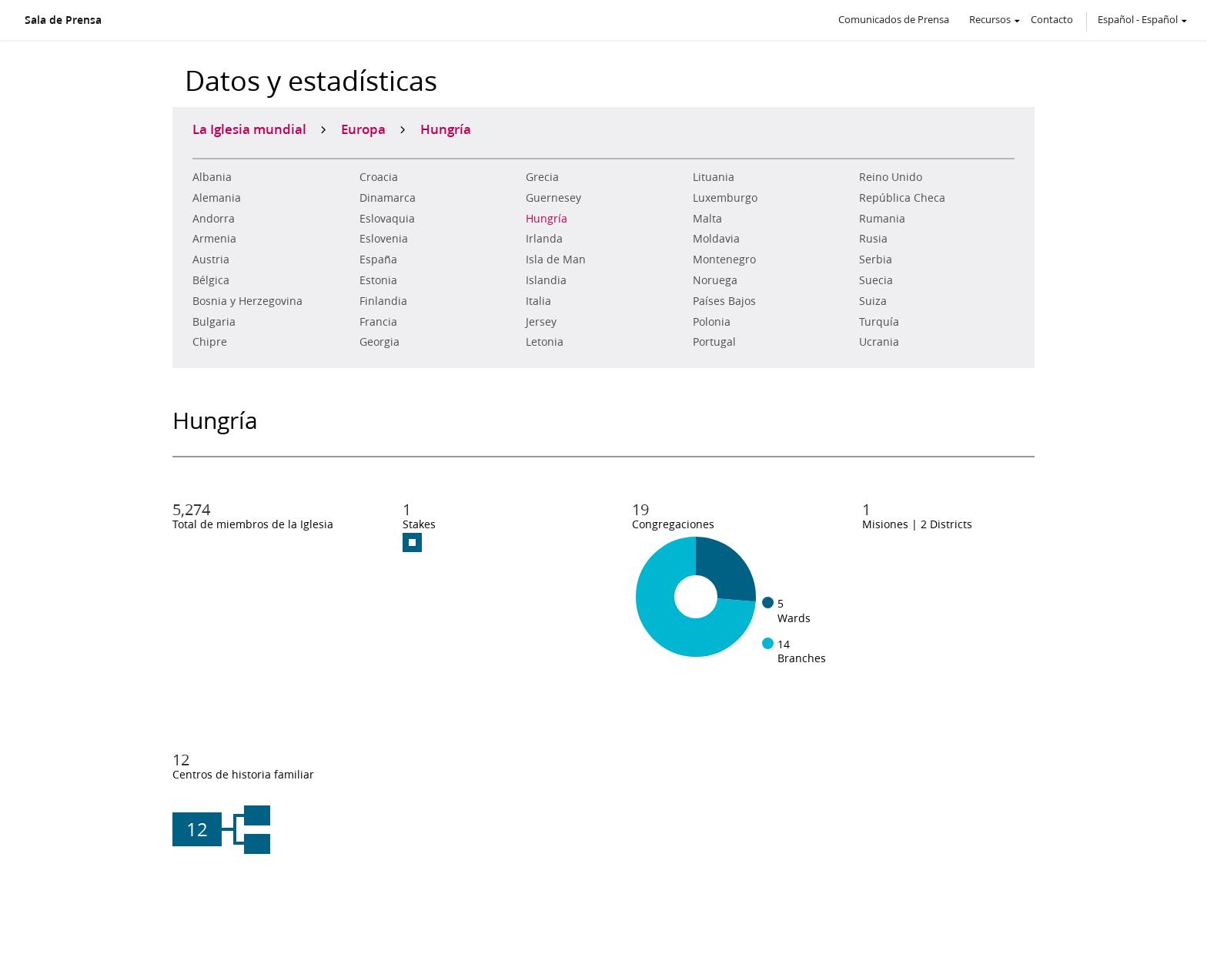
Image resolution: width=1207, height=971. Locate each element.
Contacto (1052, 19)
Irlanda (544, 238)
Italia (538, 301)
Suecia (876, 280)
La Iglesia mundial (249, 128)
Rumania (882, 218)
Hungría (546, 218)
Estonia (378, 280)
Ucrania (879, 342)
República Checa (902, 198)
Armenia (214, 238)
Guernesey (553, 198)
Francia (378, 322)
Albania (212, 177)
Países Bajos (724, 301)
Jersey (541, 322)
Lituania (713, 177)
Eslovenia (383, 238)
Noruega (715, 280)
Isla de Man (556, 259)
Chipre (209, 342)
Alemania (216, 198)
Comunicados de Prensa (893, 19)
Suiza (873, 301)
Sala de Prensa (63, 20)
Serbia (875, 259)
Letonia (544, 342)
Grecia (542, 177)
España (378, 259)
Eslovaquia (387, 218)
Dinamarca (387, 198)
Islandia (546, 280)
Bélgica (210, 280)
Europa (363, 128)
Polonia (712, 322)
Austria (210, 259)
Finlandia (383, 301)
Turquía (879, 322)
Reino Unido (890, 177)
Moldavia (716, 238)
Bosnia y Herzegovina (247, 301)
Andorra (213, 218)
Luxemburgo (725, 198)
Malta (707, 218)
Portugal (714, 342)
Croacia (378, 177)
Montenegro (724, 259)
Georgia (379, 342)
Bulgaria (214, 322)
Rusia (873, 238)
